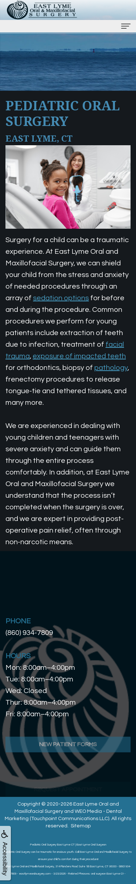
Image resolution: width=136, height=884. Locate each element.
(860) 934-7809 (29, 632)
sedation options (61, 298)
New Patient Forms (68, 761)
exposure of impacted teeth (79, 356)
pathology (111, 367)
